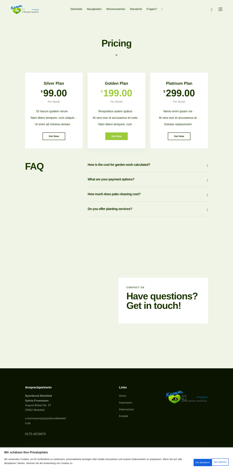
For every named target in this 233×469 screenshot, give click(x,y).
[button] (148, 169)
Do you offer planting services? (120, 218)
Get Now (54, 138)
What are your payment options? (122, 185)
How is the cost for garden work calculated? (133, 168)
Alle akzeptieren (215, 462)
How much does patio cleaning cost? (126, 201)
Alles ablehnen (189, 462)
